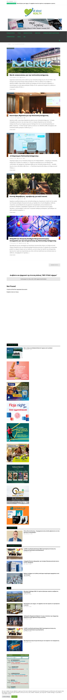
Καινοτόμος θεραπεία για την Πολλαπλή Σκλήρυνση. (29, 116)
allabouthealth (23, 243)
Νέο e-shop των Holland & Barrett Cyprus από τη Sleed (38, 348)
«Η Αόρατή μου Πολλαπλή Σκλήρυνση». (24, 156)
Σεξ (25, 36)
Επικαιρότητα (11, 33)
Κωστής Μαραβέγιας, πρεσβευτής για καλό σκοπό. (28, 196)
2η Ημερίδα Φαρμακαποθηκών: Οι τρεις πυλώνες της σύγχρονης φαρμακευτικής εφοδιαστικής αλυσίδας (41, 616)
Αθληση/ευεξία (28, 33)
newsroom (23, 77)
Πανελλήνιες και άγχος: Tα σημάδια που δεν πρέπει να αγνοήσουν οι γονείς (36, 3)
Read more (12, 89)
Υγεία (19, 33)
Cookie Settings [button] (6, 696)
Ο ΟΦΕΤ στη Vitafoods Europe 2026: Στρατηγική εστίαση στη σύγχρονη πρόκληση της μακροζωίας (40, 549)
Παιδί (19, 36)
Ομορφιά (37, 33)
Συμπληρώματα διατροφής (51, 33)
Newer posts (54, 264)
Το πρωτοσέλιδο (11, 3)
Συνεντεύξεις (11, 36)
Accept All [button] (14, 696)
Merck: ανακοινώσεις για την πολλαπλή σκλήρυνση (29, 75)
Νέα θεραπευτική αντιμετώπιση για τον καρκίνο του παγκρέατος (41, 640)
